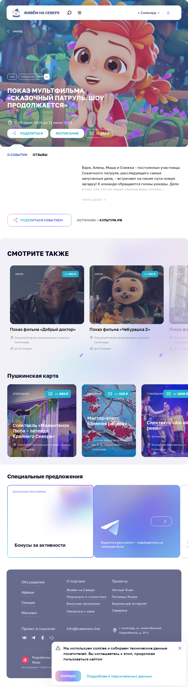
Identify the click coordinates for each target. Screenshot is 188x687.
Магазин (29, 612)
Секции (28, 602)
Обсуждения (33, 582)
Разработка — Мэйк (42, 659)
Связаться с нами (81, 611)
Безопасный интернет (129, 603)
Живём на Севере (81, 590)
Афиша (28, 592)
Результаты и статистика (86, 597)
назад (15, 31)
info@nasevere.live (83, 628)
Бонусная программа (83, 603)
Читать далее (94, 200)
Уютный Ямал (122, 590)
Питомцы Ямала (124, 597)
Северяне (119, 610)
